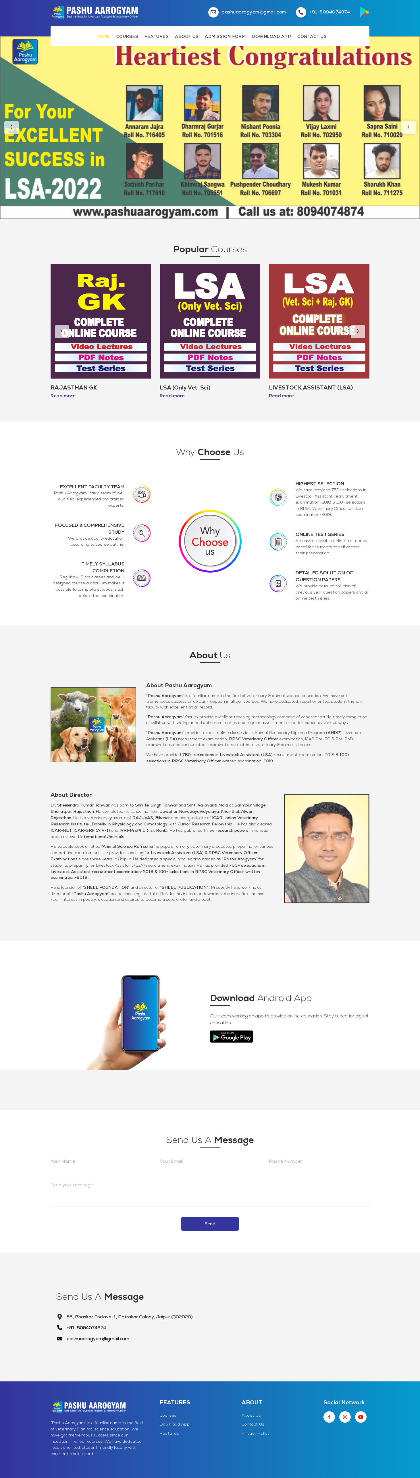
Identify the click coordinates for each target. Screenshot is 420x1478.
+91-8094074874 (86, 1328)
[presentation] (11, 127)
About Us (187, 36)
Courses (127, 36)
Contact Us (312, 36)
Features (157, 36)
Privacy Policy (255, 1434)
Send (210, 1224)
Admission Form (225, 36)
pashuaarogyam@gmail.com (98, 1339)
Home (103, 36)
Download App (271, 36)
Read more (63, 396)
